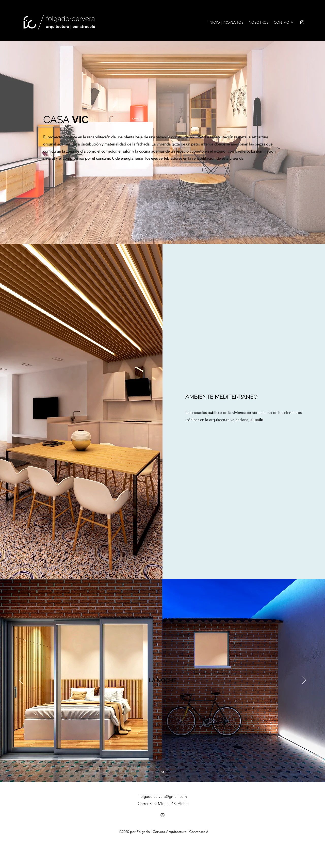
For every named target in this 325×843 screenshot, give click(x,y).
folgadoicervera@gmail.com (163, 796)
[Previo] (21, 680)
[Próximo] (304, 680)
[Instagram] (302, 22)
